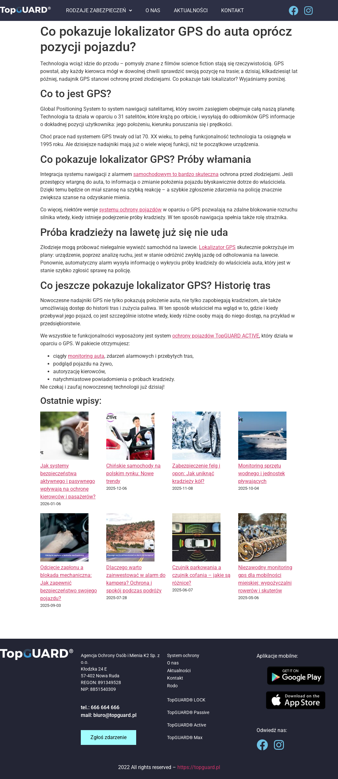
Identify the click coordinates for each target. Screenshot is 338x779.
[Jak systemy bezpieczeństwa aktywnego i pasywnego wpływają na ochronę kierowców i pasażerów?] (64, 437)
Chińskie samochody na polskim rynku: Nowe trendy (133, 473)
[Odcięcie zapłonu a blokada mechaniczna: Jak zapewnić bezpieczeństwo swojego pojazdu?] (64, 538)
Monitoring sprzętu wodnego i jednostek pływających (261, 473)
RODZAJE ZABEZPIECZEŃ (99, 10)
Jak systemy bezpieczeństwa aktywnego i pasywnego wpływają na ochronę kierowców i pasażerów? (68, 481)
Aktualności (179, 670)
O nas (173, 662)
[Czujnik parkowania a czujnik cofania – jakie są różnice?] (196, 538)
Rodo (172, 685)
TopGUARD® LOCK (186, 699)
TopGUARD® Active (186, 725)
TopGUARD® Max (184, 737)
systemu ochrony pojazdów (130, 210)
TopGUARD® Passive (188, 712)
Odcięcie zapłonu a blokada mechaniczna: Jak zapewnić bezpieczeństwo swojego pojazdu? (68, 582)
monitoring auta (86, 356)
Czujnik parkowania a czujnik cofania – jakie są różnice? (201, 575)
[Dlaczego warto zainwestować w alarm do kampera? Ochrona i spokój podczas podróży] (130, 538)
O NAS (153, 10)
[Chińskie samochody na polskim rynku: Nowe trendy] (130, 437)
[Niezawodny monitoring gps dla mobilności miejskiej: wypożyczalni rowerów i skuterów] (262, 538)
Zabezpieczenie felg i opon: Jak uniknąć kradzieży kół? (196, 473)
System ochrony (183, 655)
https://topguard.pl (198, 767)
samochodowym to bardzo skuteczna (176, 174)
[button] (99, 10)
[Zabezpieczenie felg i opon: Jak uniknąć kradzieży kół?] (196, 437)
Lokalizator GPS (217, 247)
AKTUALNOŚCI (191, 10)
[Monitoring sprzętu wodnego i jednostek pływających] (262, 437)
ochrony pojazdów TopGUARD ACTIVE (215, 336)
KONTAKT (232, 10)
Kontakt (175, 678)
